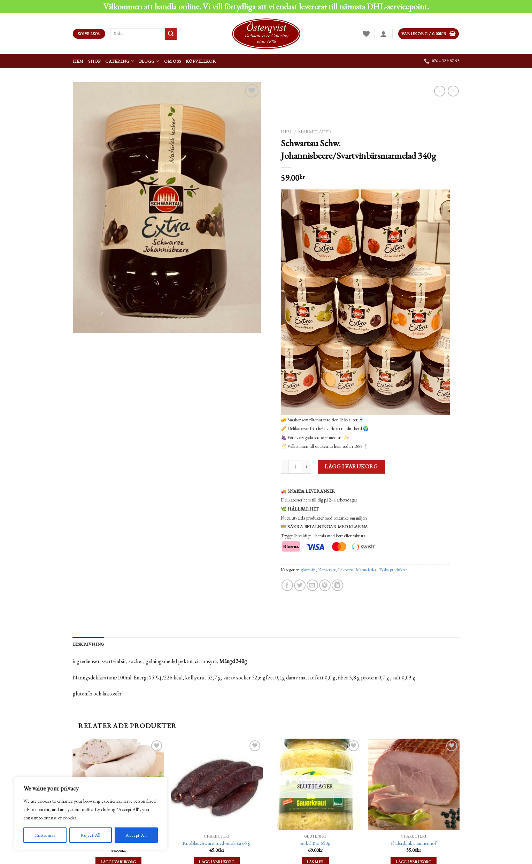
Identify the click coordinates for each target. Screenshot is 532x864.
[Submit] (171, 34)
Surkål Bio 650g (315, 843)
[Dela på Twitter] (299, 585)
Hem (78, 61)
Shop (94, 61)
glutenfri (308, 570)
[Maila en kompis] (312, 585)
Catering (119, 61)
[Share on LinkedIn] (337, 585)
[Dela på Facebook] (287, 585)
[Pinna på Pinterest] (324, 585)
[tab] (88, 644)
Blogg (149, 61)
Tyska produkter (393, 570)
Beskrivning (88, 644)
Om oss (172, 61)
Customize (45, 835)
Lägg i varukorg (351, 466)
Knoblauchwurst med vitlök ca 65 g (217, 843)
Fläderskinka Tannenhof (413, 843)
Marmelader (315, 132)
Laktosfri (345, 570)
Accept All (136, 835)
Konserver (327, 570)
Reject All (90, 835)
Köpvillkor (201, 61)
